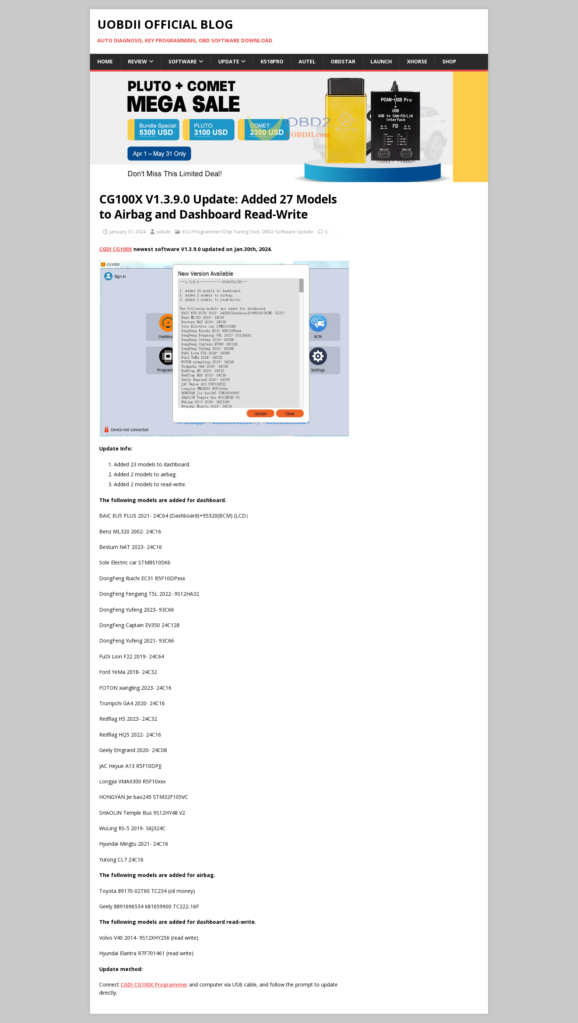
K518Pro (272, 61)
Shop (449, 61)
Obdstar (343, 61)
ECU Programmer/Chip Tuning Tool (220, 231)
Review (137, 61)
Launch (381, 61)
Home (105, 61)
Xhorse (417, 61)
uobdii (163, 231)
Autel (307, 61)
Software (182, 61)
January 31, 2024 (127, 231)
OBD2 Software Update (287, 231)
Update (228, 61)
